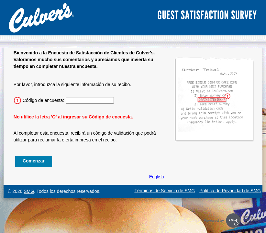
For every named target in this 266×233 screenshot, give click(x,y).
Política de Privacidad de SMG (230, 190)
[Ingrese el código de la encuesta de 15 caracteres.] (90, 100)
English (156, 176)
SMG (29, 191)
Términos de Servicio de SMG (164, 190)
